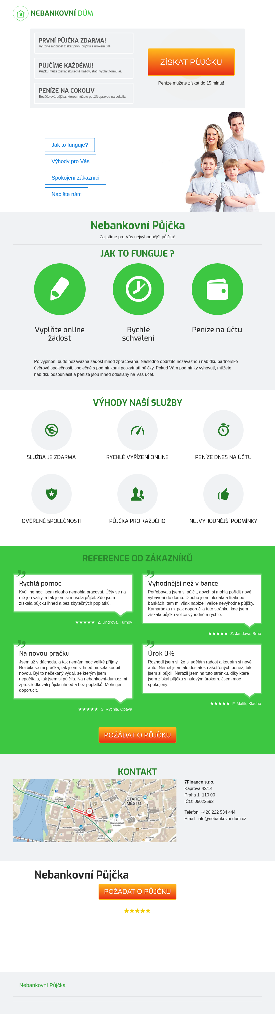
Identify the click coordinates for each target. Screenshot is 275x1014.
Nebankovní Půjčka (42, 985)
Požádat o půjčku (137, 735)
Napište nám (67, 194)
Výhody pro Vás (70, 161)
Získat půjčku (191, 62)
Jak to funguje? (70, 145)
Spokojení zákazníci (75, 178)
